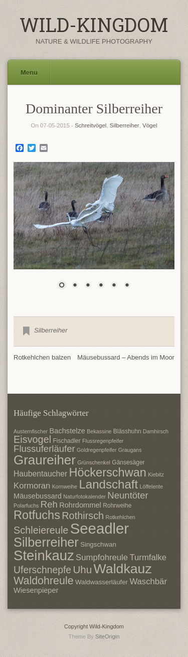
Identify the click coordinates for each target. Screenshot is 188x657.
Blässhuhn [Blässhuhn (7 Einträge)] (127, 431)
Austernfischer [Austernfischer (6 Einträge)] (31, 431)
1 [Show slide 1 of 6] (61, 285)
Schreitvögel (90, 125)
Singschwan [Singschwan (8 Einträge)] (98, 544)
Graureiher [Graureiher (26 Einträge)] (45, 460)
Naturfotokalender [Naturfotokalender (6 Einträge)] (84, 497)
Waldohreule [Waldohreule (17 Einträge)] (44, 581)
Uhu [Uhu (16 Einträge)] (82, 569)
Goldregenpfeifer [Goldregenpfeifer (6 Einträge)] (96, 450)
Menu (29, 72)
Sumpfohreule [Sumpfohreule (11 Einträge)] (102, 557)
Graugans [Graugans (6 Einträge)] (130, 450)
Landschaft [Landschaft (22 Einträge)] (108, 484)
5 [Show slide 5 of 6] (113, 285)
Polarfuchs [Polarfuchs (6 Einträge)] (26, 506)
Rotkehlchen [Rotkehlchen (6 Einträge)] (120, 517)
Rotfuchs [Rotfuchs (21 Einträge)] (37, 515)
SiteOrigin (107, 636)
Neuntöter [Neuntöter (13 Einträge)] (127, 495)
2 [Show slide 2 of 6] (74, 285)
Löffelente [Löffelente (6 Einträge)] (151, 486)
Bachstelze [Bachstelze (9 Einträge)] (67, 431)
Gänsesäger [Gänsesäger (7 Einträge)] (128, 462)
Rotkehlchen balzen (42, 357)
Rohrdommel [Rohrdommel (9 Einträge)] (80, 505)
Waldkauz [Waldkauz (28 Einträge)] (123, 568)
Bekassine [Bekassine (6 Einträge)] (99, 431)
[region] (94, 231)
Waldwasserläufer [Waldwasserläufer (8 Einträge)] (101, 582)
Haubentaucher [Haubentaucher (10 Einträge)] (40, 473)
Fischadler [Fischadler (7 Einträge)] (66, 440)
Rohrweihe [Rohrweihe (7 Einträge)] (117, 505)
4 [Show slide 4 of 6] (100, 285)
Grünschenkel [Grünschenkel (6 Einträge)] (93, 462)
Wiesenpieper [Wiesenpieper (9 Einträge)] (36, 590)
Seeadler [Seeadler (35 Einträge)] (99, 528)
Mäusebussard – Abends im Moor (125, 357)
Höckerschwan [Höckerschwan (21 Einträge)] (107, 472)
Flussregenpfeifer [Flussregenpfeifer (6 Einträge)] (102, 441)
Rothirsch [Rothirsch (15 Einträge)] (83, 515)
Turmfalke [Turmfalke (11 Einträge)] (147, 557)
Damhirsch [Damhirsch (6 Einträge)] (155, 431)
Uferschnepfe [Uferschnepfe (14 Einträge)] (42, 569)
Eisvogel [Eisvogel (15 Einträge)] (32, 439)
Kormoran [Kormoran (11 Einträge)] (32, 485)
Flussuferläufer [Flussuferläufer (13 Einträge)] (44, 448)
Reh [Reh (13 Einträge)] (49, 504)
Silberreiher (124, 125)
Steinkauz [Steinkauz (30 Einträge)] (44, 555)
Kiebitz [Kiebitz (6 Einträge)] (156, 474)
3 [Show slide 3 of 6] (87, 285)
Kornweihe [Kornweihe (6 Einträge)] (64, 486)
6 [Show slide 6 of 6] (126, 285)
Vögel (149, 125)
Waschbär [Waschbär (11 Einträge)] (148, 581)
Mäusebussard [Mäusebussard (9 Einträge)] (38, 496)
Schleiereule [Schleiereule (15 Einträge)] (41, 530)
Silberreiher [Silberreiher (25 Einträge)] (46, 542)
